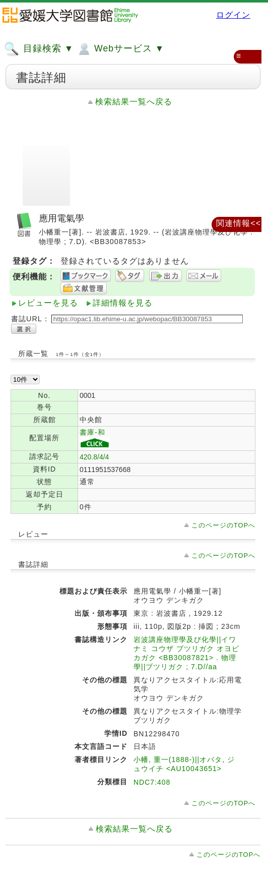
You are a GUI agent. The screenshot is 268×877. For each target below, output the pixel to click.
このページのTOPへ (223, 525)
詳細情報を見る (123, 303)
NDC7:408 (151, 782)
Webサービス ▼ (120, 48)
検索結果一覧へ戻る (133, 101)
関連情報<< (238, 223)
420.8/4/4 (94, 457)
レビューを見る (48, 303)
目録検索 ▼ (39, 48)
